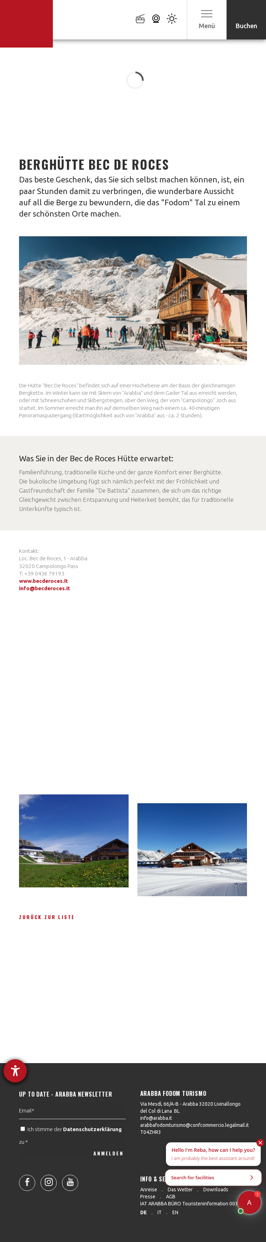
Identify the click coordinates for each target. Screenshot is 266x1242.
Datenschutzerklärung (92, 1145)
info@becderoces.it (44, 588)
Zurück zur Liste (47, 916)
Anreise (148, 1189)
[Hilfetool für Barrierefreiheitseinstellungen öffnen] (15, 1070)
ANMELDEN (108, 1168)
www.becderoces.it (43, 581)
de (143, 1212)
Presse (147, 1196)
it (159, 1212)
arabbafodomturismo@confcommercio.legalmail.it (194, 1125)
